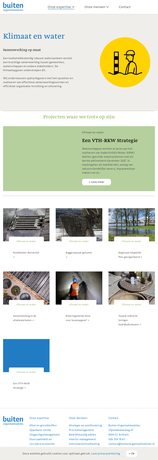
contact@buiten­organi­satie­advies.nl (131, 444)
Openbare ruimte (40, 430)
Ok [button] (133, 453)
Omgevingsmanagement (44, 434)
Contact (125, 7)
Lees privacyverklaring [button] (105, 453)
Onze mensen (95, 7)
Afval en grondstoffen (43, 425)
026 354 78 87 (116, 439)
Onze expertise (59, 7)
